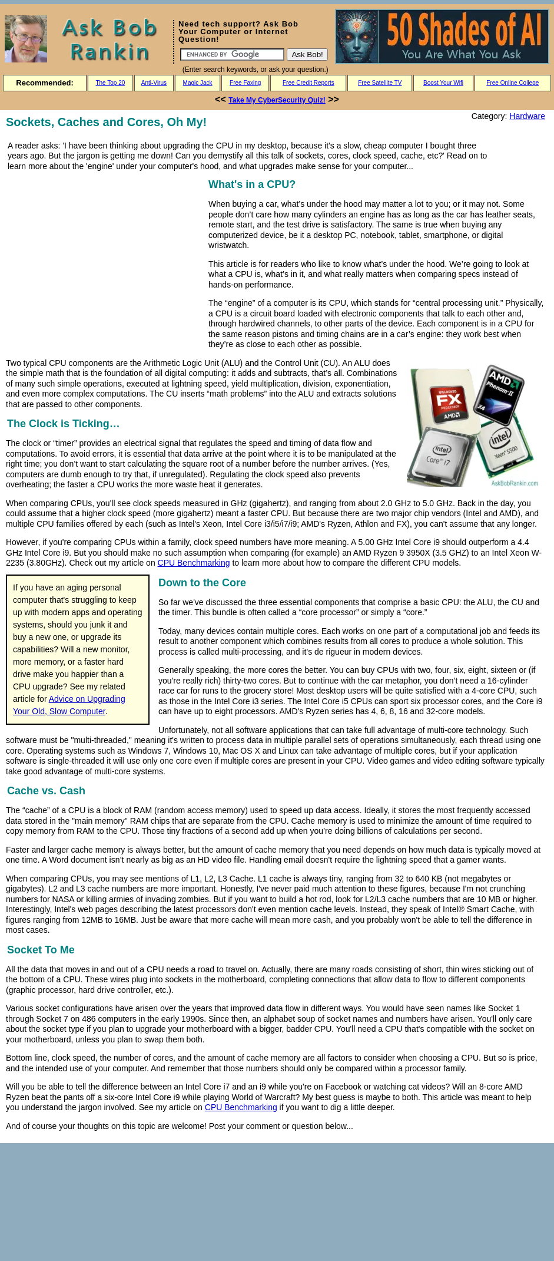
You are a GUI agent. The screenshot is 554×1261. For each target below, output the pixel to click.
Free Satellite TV (380, 83)
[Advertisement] (105, 258)
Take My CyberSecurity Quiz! (277, 100)
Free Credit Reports (308, 83)
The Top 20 (110, 83)
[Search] (232, 54)
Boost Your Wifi (443, 83)
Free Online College (512, 83)
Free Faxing (245, 83)
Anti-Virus (154, 83)
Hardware (527, 116)
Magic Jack (198, 83)
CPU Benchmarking (194, 562)
